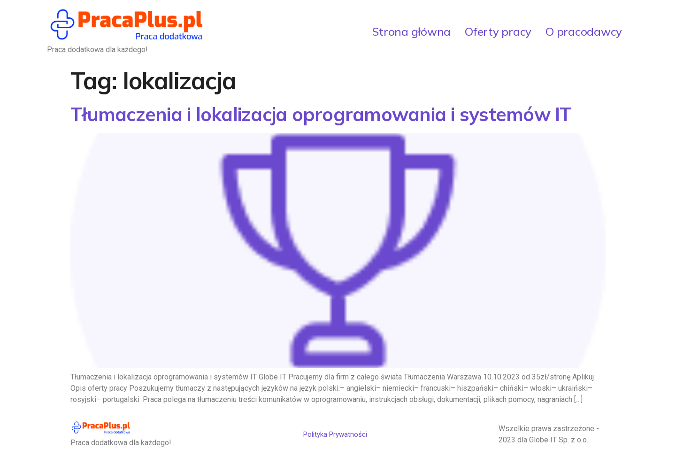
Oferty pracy (498, 31)
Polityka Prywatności (335, 434)
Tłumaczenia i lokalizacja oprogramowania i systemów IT (321, 114)
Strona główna (411, 31)
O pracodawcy (583, 31)
